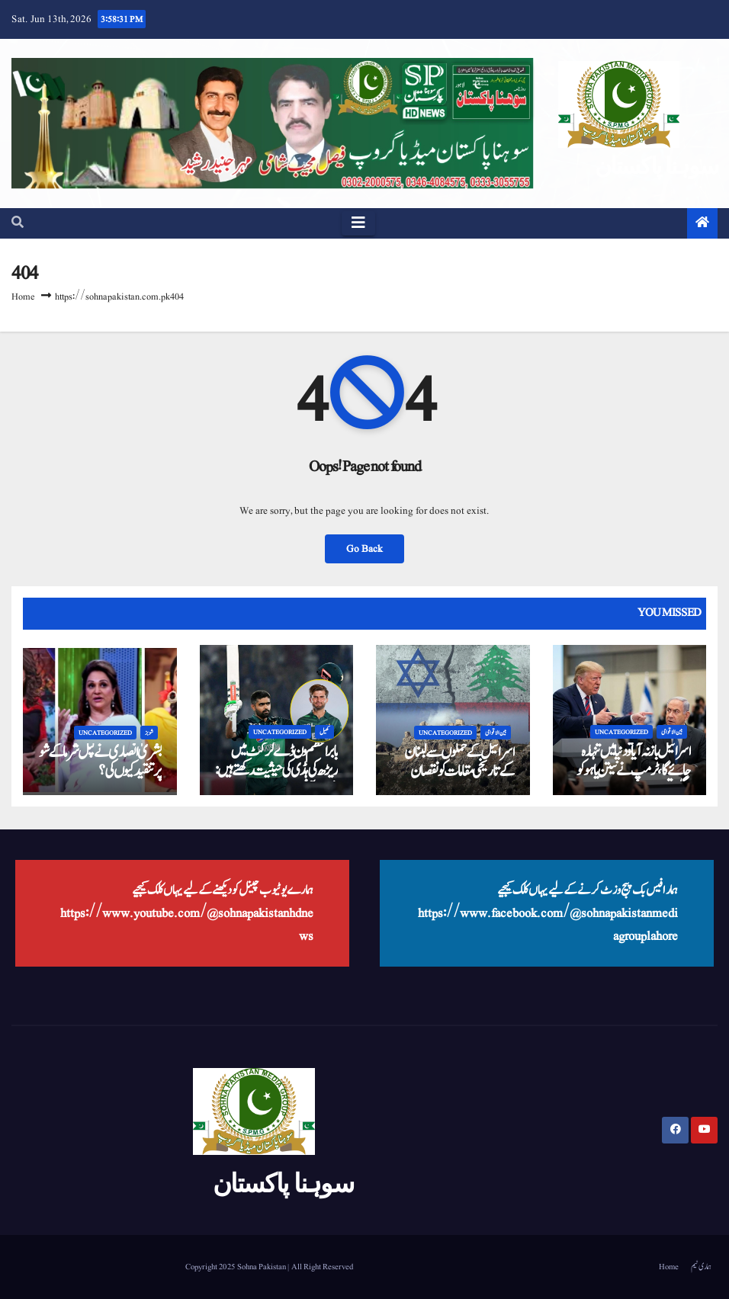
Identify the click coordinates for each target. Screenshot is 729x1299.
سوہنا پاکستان (656, 166)
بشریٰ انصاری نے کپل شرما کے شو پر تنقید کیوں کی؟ (100, 761)
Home (23, 297)
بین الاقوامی (495, 732)
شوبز (149, 732)
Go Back (364, 548)
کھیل (324, 731)
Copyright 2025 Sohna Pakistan (236, 1266)
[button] (17, 223)
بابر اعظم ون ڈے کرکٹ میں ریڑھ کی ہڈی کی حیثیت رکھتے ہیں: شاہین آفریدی (276, 771)
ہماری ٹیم (701, 1266)
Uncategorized (105, 732)
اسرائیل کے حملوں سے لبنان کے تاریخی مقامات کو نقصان (459, 761)
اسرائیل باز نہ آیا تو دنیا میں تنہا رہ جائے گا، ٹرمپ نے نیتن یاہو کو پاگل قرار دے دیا (633, 771)
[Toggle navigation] (358, 223)
